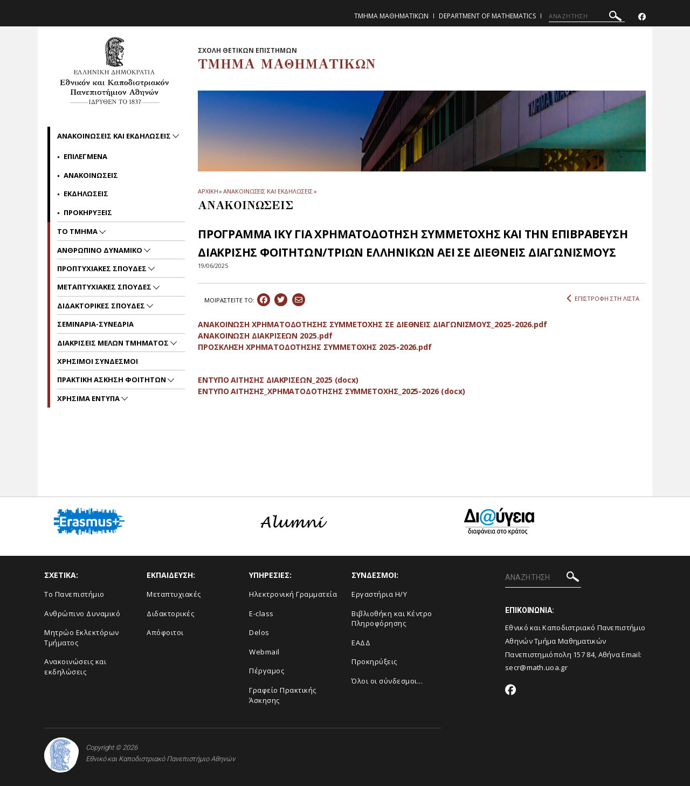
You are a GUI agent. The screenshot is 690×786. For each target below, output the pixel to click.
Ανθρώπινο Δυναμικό (82, 613)
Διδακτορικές (170, 613)
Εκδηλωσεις (86, 193)
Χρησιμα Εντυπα (89, 398)
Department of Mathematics (487, 15)
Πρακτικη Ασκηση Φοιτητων (112, 379)
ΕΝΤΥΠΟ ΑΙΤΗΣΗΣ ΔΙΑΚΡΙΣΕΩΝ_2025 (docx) (278, 380)
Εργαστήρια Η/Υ (379, 594)
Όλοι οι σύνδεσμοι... (387, 681)
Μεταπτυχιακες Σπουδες (105, 287)
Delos (259, 632)
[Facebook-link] (642, 17)
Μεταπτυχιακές (174, 594)
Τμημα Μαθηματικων (391, 15)
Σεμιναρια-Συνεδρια (95, 324)
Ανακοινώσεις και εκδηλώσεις (75, 667)
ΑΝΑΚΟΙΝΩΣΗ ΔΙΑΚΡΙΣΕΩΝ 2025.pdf (265, 335)
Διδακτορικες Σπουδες (102, 306)
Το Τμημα (78, 231)
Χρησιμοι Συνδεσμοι (97, 361)
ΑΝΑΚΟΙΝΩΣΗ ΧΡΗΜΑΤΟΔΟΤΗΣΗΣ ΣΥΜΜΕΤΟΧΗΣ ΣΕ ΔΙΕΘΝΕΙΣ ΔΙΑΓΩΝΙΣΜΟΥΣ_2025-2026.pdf (372, 324)
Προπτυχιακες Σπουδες (102, 268)
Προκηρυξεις (88, 212)
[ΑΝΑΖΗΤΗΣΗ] (587, 16)
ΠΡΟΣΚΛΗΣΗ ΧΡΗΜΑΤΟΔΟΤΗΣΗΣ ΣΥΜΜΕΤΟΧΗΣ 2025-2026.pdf (315, 347)
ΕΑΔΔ (360, 642)
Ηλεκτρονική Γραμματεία (293, 594)
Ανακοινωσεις (91, 175)
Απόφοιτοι (165, 632)
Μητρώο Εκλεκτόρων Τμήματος (81, 637)
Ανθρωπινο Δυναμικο (100, 250)
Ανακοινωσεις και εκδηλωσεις (114, 136)
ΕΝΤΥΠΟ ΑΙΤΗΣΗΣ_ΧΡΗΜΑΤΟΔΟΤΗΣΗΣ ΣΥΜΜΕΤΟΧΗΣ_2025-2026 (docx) (331, 391)
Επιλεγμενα (85, 156)
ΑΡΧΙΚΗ (208, 191)
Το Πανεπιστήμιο (74, 594)
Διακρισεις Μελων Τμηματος (113, 343)
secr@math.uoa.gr (536, 667)
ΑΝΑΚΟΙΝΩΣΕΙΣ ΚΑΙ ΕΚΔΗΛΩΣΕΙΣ (267, 191)
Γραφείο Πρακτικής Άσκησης (282, 695)
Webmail (264, 652)
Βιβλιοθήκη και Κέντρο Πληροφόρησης (391, 619)
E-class (261, 613)
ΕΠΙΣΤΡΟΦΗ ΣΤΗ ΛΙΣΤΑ (603, 298)
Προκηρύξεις (374, 661)
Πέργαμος (266, 670)
